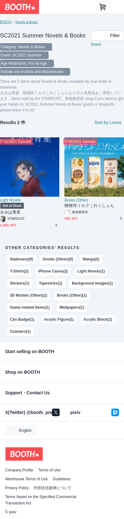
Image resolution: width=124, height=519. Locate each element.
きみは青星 (10, 212)
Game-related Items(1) (30, 307)
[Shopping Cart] (103, 7)
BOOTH (5, 22)
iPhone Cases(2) (53, 271)
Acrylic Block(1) (97, 319)
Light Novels (10, 200)
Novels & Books (26, 22)
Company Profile (19, 470)
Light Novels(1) (91, 271)
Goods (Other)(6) (58, 259)
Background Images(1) (92, 283)
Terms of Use (49, 470)
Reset (96, 44)
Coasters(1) (20, 331)
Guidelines (62, 479)
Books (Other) (76, 200)
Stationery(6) (21, 259)
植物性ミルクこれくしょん (89, 205)
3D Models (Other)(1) (28, 295)
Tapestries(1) (50, 283)
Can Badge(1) (22, 319)
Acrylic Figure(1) (59, 319)
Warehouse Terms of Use (26, 479)
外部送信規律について (53, 488)
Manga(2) (91, 259)
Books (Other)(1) (72, 295)
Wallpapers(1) (71, 307)
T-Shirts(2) (19, 271)
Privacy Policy (17, 488)
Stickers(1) (19, 283)
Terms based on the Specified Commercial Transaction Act (40, 500)
